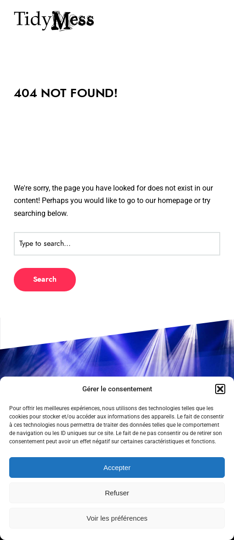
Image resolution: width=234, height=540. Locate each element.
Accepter (117, 467)
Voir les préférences (117, 518)
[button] (220, 389)
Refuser (117, 493)
